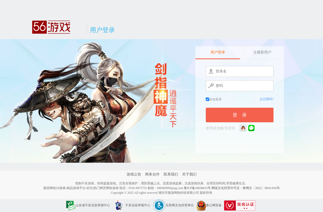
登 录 (240, 115)
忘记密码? (267, 99)
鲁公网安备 (209, 205)
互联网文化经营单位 (173, 205)
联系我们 (171, 174)
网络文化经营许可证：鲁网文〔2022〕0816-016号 (246, 188)
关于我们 (189, 174)
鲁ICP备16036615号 (197, 188)
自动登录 (214, 99)
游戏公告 (134, 174)
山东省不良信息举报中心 (88, 205)
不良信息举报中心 (131, 205)
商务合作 (152, 174)
